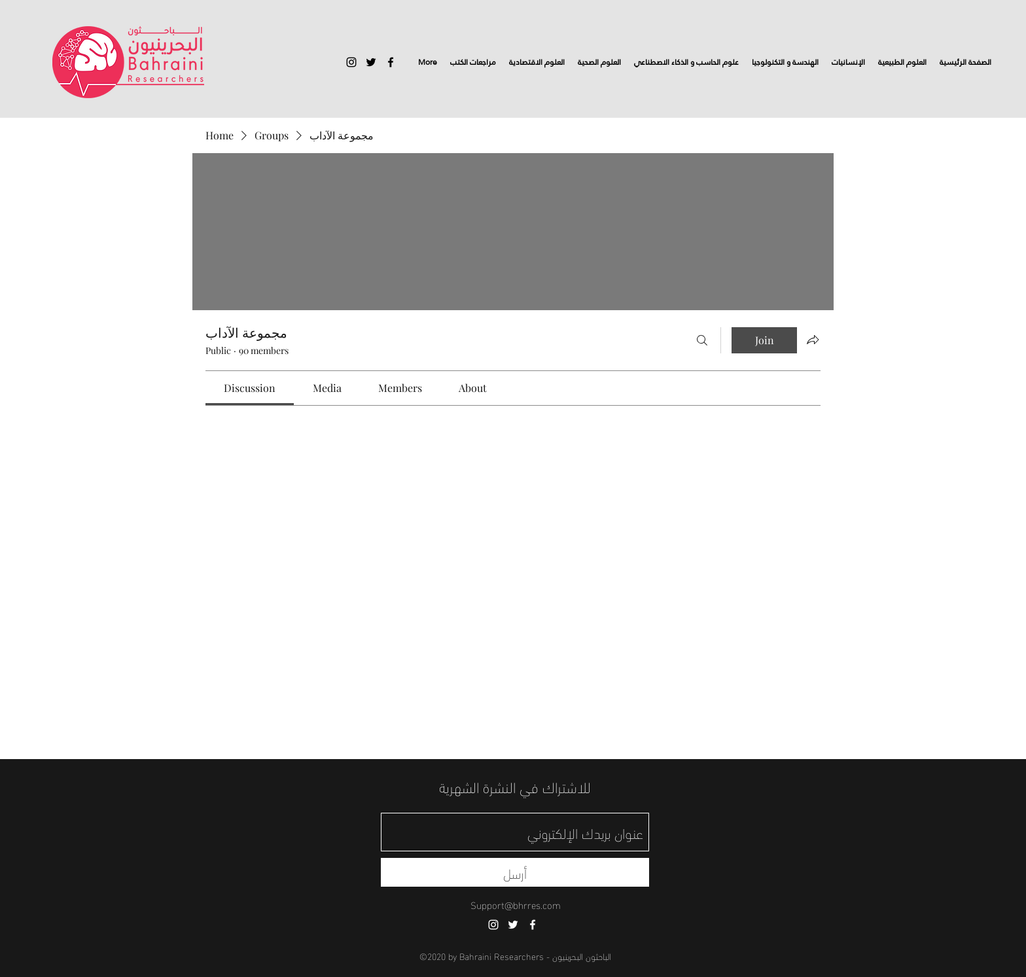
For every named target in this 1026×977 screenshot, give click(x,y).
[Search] (702, 340)
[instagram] (351, 62)
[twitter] (371, 62)
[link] (249, 388)
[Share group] (813, 339)
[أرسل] (515, 872)
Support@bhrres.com (515, 904)
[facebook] (390, 62)
